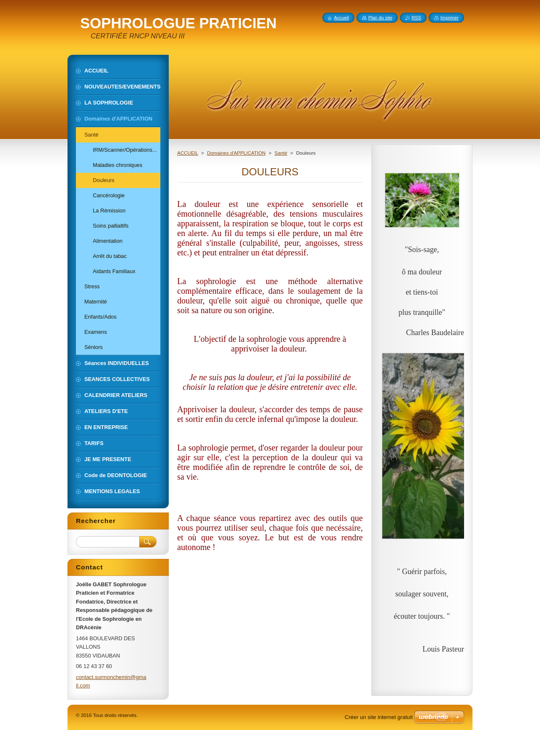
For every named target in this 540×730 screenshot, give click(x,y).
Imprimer (449, 17)
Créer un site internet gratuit (379, 717)
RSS (416, 17)
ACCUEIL (187, 153)
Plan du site (380, 17)
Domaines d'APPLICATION (236, 153)
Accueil (341, 17)
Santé (281, 153)
